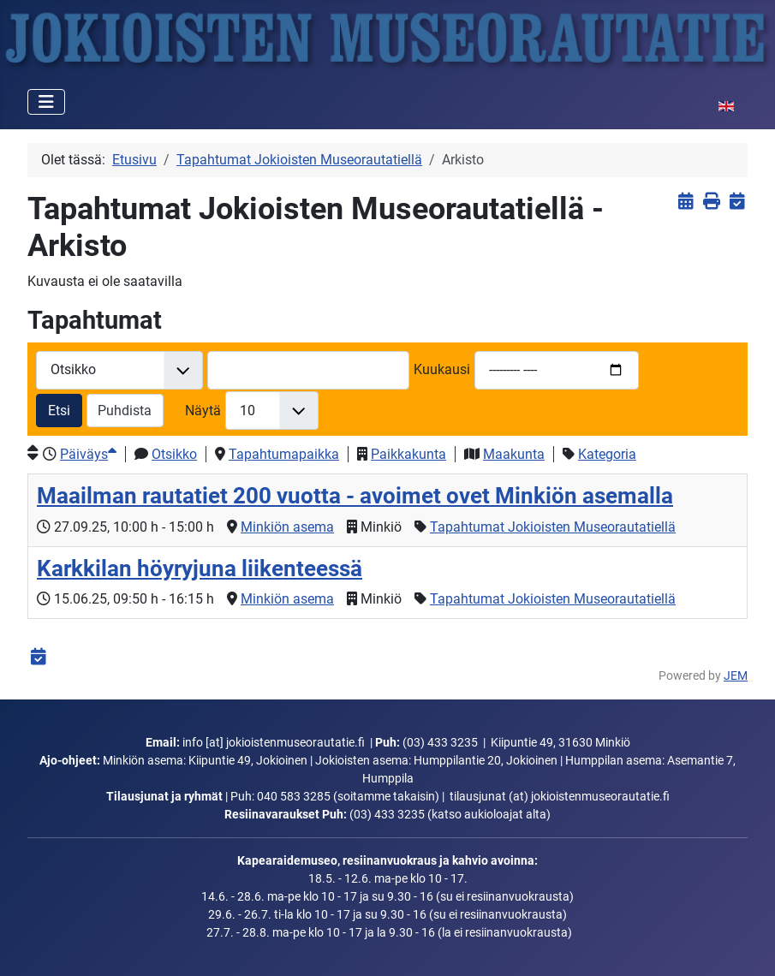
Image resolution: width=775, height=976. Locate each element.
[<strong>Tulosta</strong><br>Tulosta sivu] (711, 201)
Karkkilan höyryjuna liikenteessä (199, 568)
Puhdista (125, 410)
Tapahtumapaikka (284, 454)
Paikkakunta (408, 454)
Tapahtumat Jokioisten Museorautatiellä (553, 527)
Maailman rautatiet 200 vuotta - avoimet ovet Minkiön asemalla (355, 496)
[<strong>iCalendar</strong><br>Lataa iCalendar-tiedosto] (737, 201)
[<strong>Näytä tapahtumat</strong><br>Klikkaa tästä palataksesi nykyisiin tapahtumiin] (685, 201)
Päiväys (88, 454)
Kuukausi (442, 369)
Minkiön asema (287, 527)
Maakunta (514, 454)
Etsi (59, 410)
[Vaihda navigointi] (46, 102)
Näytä (203, 410)
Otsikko (174, 454)
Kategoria (607, 454)
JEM (736, 676)
